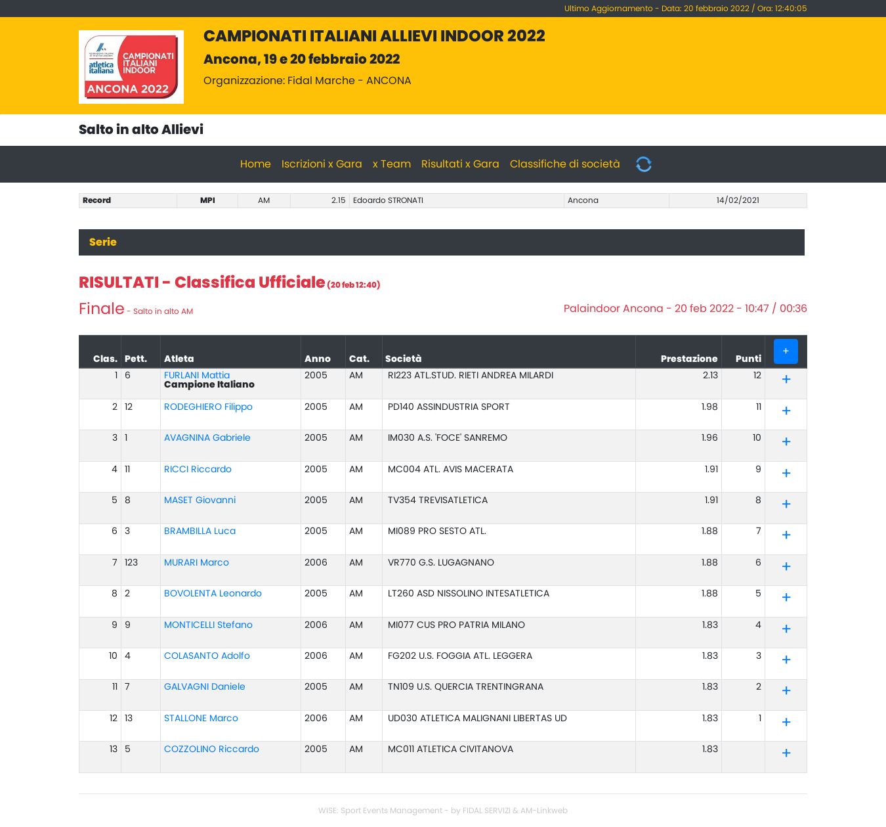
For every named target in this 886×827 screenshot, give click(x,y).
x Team (392, 164)
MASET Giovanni (200, 500)
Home (255, 164)
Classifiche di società (565, 164)
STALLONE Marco (201, 718)
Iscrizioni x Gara (322, 164)
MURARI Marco (196, 563)
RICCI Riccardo (198, 469)
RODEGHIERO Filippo (208, 407)
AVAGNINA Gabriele (207, 438)
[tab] (786, 380)
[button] (786, 382)
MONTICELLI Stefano (208, 625)
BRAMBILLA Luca (200, 531)
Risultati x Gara (460, 164)
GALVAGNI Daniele (204, 687)
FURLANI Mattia (197, 375)
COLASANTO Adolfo (207, 656)
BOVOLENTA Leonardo (213, 593)
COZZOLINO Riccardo (211, 749)
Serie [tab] (103, 242)
